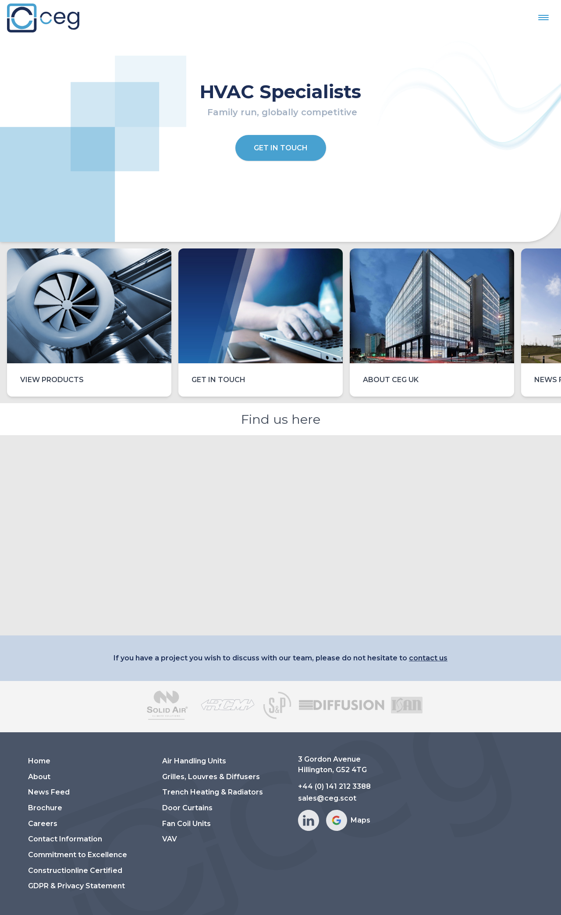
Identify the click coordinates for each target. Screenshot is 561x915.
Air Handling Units (194, 761)
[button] (543, 17)
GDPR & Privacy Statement (76, 886)
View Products (52, 380)
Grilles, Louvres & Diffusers (211, 777)
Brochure (45, 808)
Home (39, 761)
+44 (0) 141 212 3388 (334, 786)
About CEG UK (391, 380)
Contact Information (65, 839)
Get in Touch (281, 148)
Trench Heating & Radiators (212, 792)
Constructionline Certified (75, 870)
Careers (42, 823)
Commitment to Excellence (77, 855)
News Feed (49, 792)
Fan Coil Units (186, 823)
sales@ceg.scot (327, 798)
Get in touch (218, 380)
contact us (428, 658)
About (39, 777)
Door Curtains (187, 808)
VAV (169, 839)
